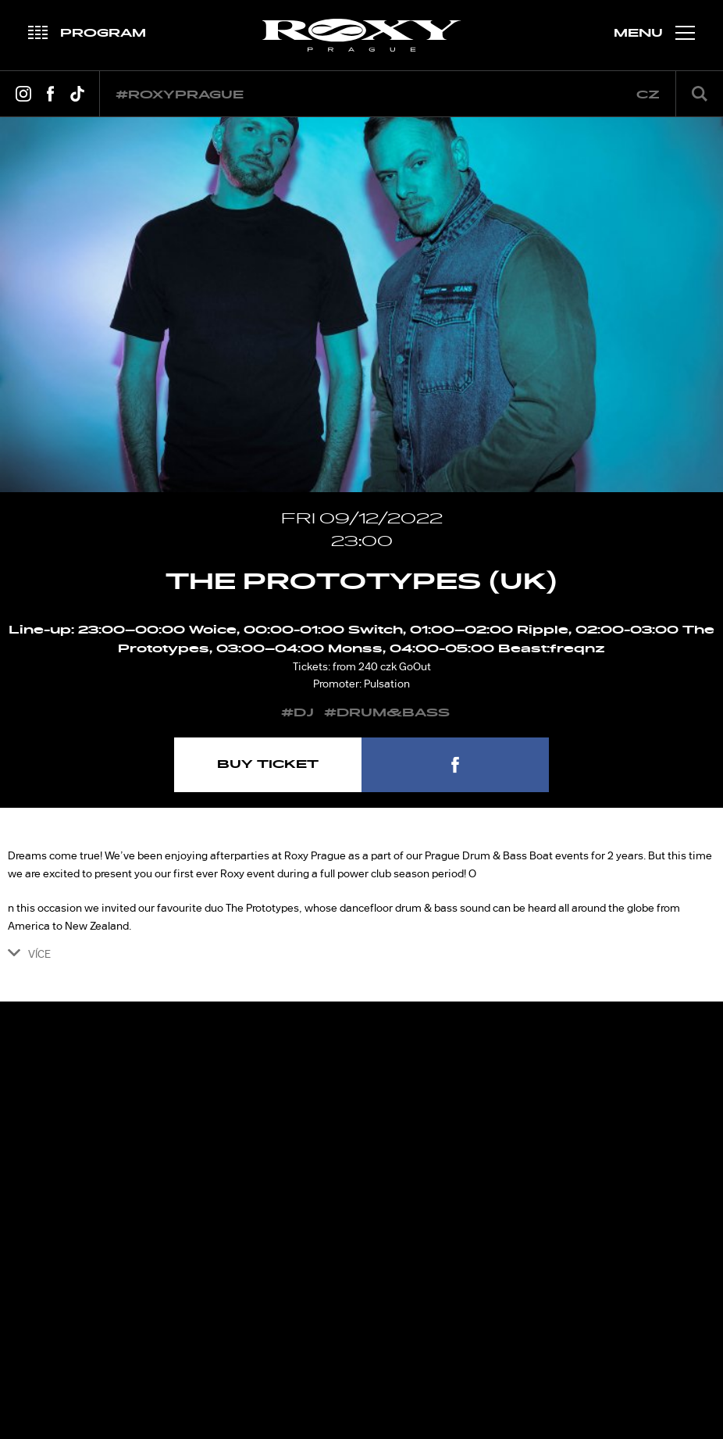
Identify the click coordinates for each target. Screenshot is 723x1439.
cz (648, 94)
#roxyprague (180, 94)
